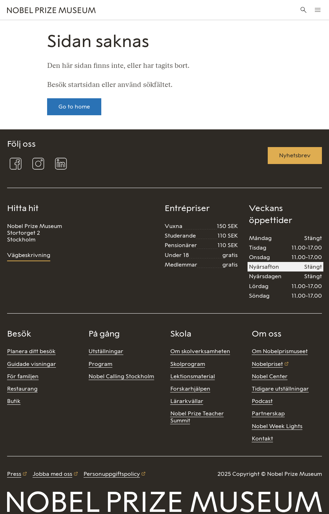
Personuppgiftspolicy (112, 474)
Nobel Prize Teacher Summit (197, 417)
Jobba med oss (52, 474)
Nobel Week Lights (277, 426)
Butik (14, 401)
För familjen (23, 376)
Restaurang (22, 388)
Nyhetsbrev (295, 155)
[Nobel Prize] (110, 10)
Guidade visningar (31, 364)
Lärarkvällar (186, 401)
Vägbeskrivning (28, 255)
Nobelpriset (267, 364)
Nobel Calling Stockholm (121, 376)
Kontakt (262, 438)
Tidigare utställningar (280, 388)
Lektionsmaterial (192, 376)
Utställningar (106, 351)
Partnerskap (268, 413)
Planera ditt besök (31, 351)
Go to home (74, 106)
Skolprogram (187, 364)
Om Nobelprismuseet (280, 351)
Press (14, 474)
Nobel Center (270, 376)
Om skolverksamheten (200, 351)
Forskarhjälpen (190, 388)
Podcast (262, 401)
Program (100, 364)
